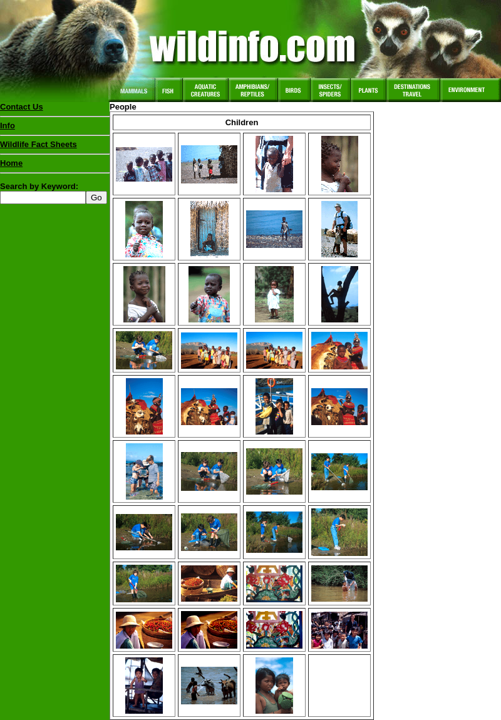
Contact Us (21, 106)
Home (11, 163)
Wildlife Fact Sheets (55, 147)
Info (7, 125)
